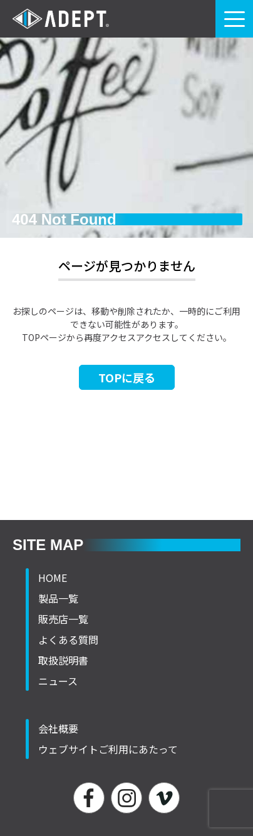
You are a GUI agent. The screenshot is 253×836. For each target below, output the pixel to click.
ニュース (58, 680)
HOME (52, 577)
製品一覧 (58, 598)
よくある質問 (68, 639)
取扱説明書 (63, 660)
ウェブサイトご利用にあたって (108, 749)
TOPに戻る (126, 377)
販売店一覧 (63, 618)
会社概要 (58, 728)
